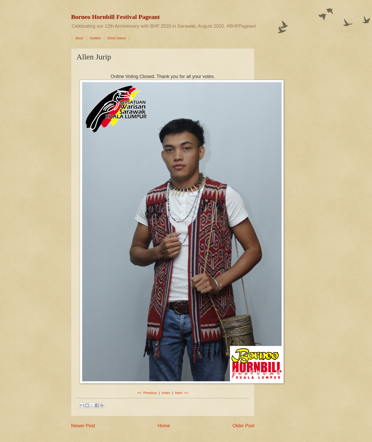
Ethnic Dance (116, 38)
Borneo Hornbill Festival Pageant (115, 16)
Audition (95, 38)
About (79, 38)
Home (164, 425)
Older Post (243, 425)
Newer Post (83, 425)
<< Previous (147, 393)
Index (166, 393)
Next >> (181, 393)
